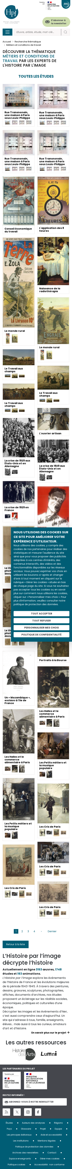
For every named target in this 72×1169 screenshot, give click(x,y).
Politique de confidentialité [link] (41, 634)
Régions (58, 1122)
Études (9, 1122)
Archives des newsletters (25, 1152)
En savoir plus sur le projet (48, 1032)
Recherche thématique (28, 41)
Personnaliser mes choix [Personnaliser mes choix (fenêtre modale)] (41, 627)
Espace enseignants (20, 1158)
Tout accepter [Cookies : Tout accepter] (41, 613)
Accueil (7, 41)
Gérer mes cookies (49, 1158)
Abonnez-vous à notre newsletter (29, 1101)
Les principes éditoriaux (19, 1134)
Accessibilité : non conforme (49, 1164)
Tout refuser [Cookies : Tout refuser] (41, 620)
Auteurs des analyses (33, 1122)
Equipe (58, 1128)
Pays (9, 1128)
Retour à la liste (15, 944)
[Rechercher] (37, 32)
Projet (43, 1128)
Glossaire (26, 1128)
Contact (51, 1152)
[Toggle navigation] (7, 32)
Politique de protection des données (34, 1146)
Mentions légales (47, 1140)
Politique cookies (16, 1164)
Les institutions (21, 1140)
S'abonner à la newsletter (58, 22)
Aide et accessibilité (51, 1134)
